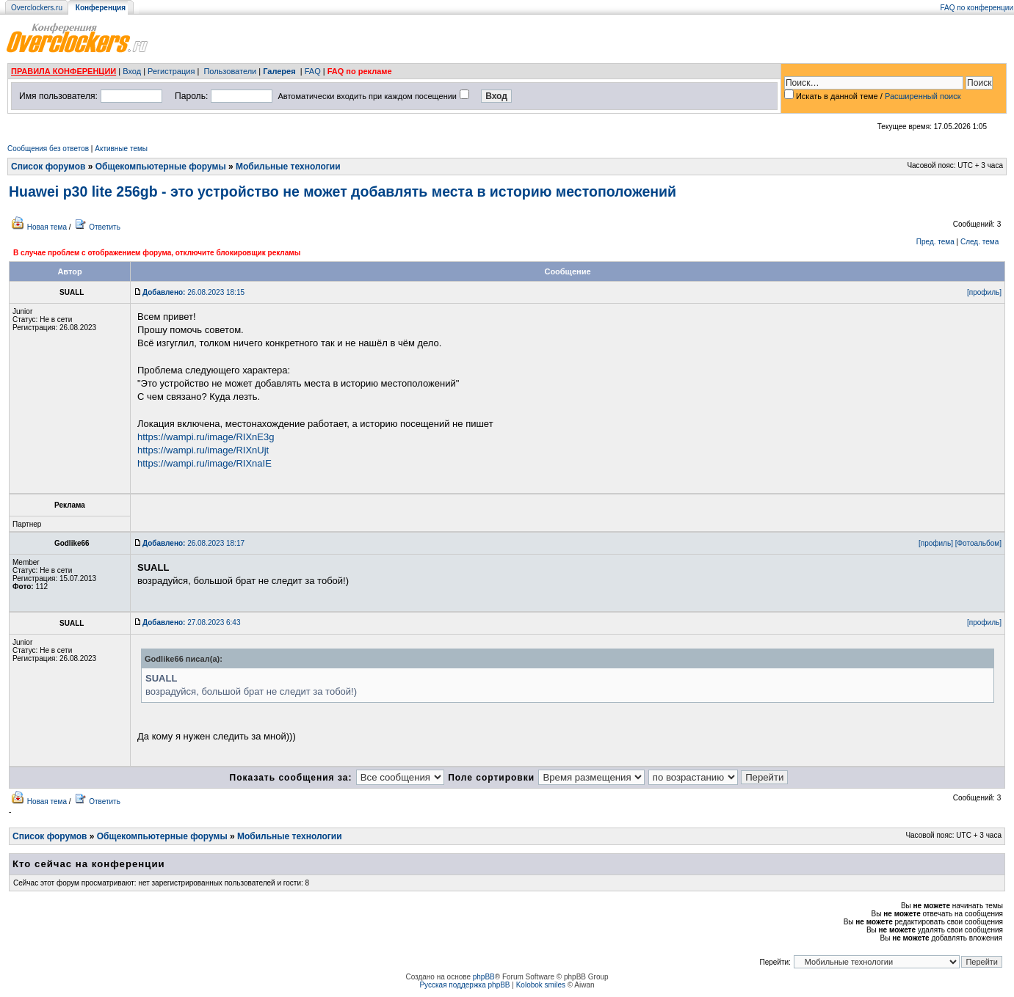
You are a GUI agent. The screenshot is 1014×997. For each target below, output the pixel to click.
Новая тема (47, 227)
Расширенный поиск (923, 96)
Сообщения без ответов (48, 149)
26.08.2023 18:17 (193, 543)
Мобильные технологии (288, 166)
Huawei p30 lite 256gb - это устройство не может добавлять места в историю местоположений (342, 191)
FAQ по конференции (977, 8)
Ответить (104, 227)
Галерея (279, 71)
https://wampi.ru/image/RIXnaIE (204, 463)
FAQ (313, 71)
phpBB (484, 977)
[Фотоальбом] (978, 543)
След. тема (979, 242)
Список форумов (48, 166)
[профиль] (984, 292)
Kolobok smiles (540, 985)
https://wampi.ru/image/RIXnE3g (205, 436)
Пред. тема (935, 242)
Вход (132, 71)
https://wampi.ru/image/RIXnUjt (203, 450)
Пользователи (229, 71)
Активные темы (121, 149)
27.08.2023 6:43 (191, 622)
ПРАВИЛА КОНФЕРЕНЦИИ (63, 71)
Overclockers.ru (36, 8)
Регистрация (171, 71)
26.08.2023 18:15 (193, 292)
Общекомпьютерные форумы (160, 166)
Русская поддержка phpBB (464, 985)
